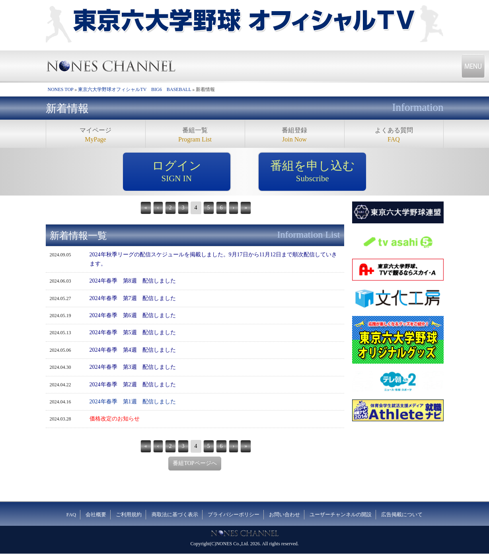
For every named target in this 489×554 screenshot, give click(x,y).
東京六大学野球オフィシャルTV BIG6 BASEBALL (134, 89)
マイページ (95, 135)
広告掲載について (402, 514)
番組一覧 (195, 135)
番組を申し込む (312, 171)
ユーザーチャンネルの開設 (341, 514)
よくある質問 (394, 135)
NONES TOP (61, 89)
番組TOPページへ (194, 463)
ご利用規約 (129, 514)
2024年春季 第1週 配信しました (133, 402)
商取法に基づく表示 (175, 514)
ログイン (176, 171)
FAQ (71, 514)
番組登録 (294, 135)
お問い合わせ (284, 514)
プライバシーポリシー (233, 514)
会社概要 (96, 514)
